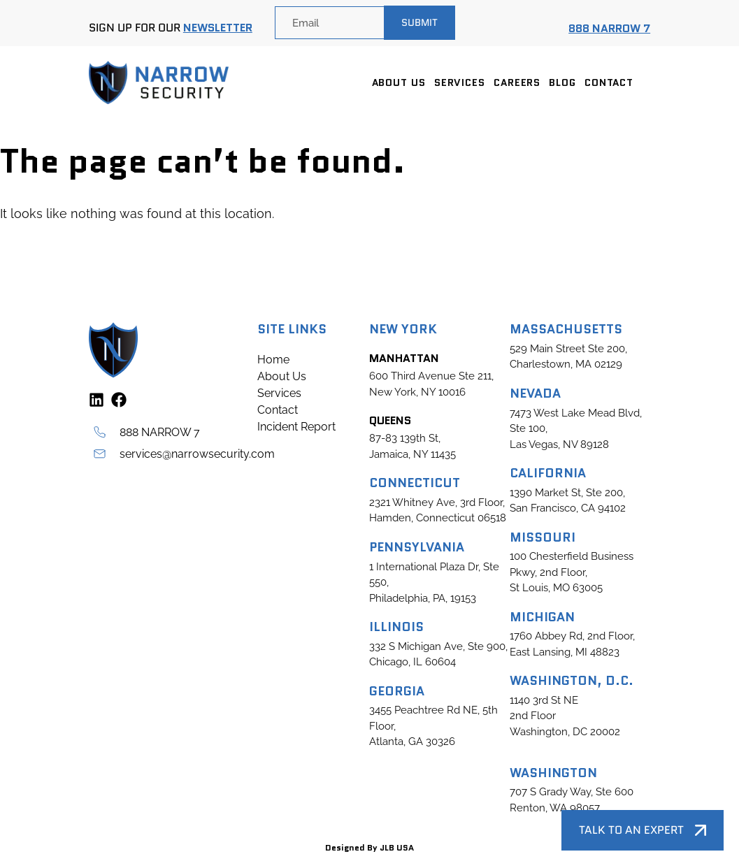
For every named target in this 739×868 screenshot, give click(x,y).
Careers (517, 82)
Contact (608, 82)
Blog (562, 82)
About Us (399, 82)
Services (459, 82)
